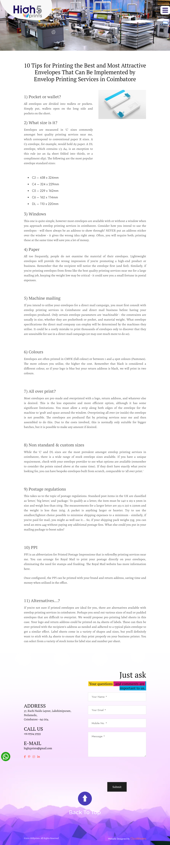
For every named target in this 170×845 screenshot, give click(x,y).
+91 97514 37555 (32, 734)
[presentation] (115, 769)
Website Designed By (119, 838)
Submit (117, 787)
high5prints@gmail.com (38, 748)
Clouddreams (138, 839)
